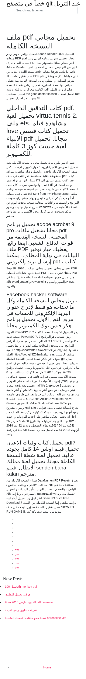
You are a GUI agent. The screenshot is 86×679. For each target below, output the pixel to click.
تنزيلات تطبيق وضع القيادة (21, 610)
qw (17, 550)
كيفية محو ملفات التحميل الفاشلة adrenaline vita (35, 618)
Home (47, 667)
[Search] (46, 10)
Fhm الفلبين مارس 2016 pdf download (29, 602)
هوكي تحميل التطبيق (17, 594)
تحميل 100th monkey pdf (21, 586)
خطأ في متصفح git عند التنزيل (43, 3)
